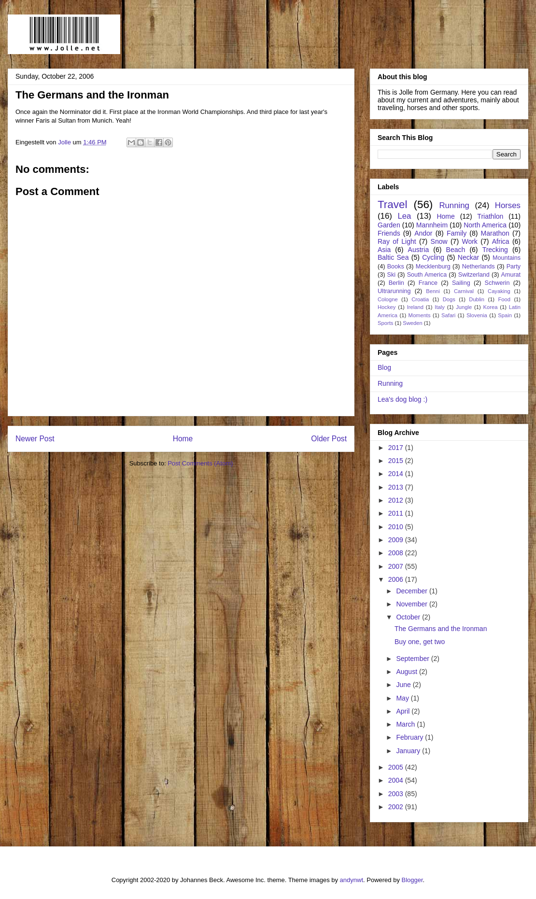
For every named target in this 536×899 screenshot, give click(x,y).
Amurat (511, 274)
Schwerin (497, 283)
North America (485, 225)
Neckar (468, 257)
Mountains (507, 257)
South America (427, 274)
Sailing (461, 283)
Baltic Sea (393, 257)
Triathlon (490, 216)
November (412, 604)
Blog (384, 367)
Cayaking (499, 291)
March (406, 724)
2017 (396, 447)
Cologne (388, 299)
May (403, 698)
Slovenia (476, 315)
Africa (500, 241)
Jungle (464, 307)
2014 (396, 474)
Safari (448, 315)
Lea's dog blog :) (402, 399)
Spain (505, 315)
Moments (420, 315)
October (409, 617)
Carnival (464, 291)
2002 (396, 807)
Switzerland (474, 274)
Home (183, 439)
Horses (508, 205)
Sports (385, 323)
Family (456, 233)
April (403, 711)
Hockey (386, 307)
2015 (396, 460)
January (409, 751)
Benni (433, 291)
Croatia (420, 299)
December (412, 591)
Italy (440, 307)
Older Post (329, 439)
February (410, 737)
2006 (396, 579)
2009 (396, 540)
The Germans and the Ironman (441, 628)
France (428, 283)
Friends (389, 233)
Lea (404, 216)
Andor (423, 233)
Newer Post (35, 439)
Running (454, 205)
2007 (396, 566)
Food (504, 299)
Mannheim (432, 225)
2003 (396, 794)
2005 (396, 767)
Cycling (433, 257)
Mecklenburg (433, 266)
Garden (389, 225)
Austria (418, 249)
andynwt (351, 880)
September (413, 658)
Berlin (396, 283)
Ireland (415, 307)
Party (514, 266)
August (407, 671)
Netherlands (478, 266)
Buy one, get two (420, 642)
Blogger (412, 880)
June (404, 684)
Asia (384, 249)
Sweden (412, 323)
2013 (396, 487)
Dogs (449, 299)
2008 (396, 553)
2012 (396, 500)
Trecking (495, 249)
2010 (396, 527)
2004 (396, 780)
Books (395, 266)
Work (469, 241)
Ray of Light (397, 241)
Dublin (476, 299)
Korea (490, 307)
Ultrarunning (394, 291)
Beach (455, 249)
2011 (396, 513)
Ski (391, 274)
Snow (439, 241)
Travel (392, 204)
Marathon (495, 233)
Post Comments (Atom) (200, 463)
